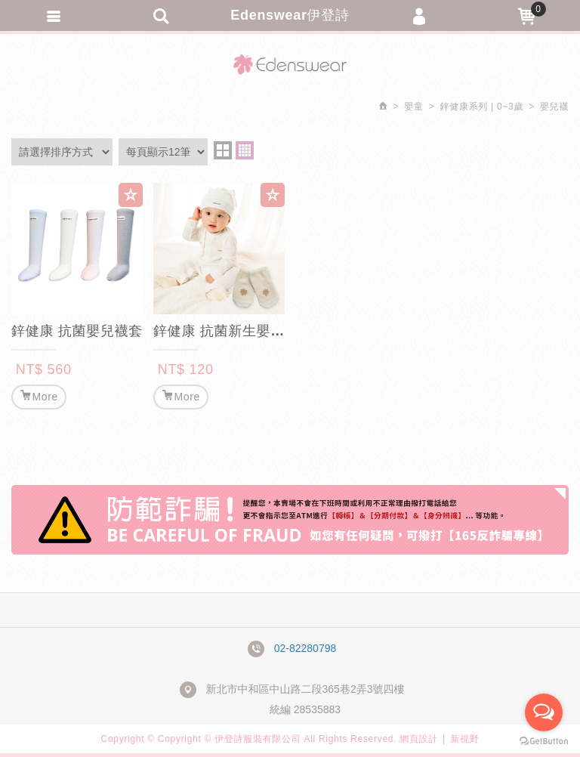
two (223, 150)
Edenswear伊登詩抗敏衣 (290, 64)
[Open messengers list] (544, 712)
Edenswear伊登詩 (289, 15)
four (245, 150)
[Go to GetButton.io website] (544, 741)
